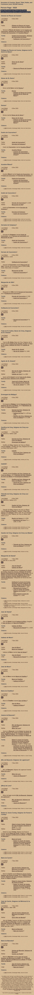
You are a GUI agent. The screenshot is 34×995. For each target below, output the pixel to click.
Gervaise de (18, 144)
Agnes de (12, 407)
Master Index (19, 10)
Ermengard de (18, 442)
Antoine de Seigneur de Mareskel (15, 922)
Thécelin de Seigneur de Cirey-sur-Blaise (22, 545)
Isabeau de (18, 413)
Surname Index (10, 10)
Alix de (18, 351)
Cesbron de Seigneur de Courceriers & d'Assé (16, 30)
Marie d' (16, 829)
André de (18, 142)
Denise (14, 63)
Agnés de (16, 343)
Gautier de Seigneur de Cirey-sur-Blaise (20, 506)
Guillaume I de (21, 39)
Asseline (23, 33)
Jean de (16, 565)
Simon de (17, 61)
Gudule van (17, 954)
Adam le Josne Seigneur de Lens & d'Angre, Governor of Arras (21, 826)
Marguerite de (17, 204)
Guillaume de (19, 262)
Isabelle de (17, 374)
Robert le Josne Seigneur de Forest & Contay (15, 734)
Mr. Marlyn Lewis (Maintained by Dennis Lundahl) (19, 989)
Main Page (3, 10)
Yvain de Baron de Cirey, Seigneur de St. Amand (16, 377)
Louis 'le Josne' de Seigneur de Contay (21, 590)
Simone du (22, 68)
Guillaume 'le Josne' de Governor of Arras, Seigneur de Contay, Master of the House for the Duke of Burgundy (16, 572)
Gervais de (19, 203)
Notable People (4, 12)
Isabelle (8, 446)
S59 (5, 44)
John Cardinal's (11, 992)
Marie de (19, 623)
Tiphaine (11, 512)
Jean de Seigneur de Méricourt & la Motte (16, 834)
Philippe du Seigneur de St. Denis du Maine (21, 26)
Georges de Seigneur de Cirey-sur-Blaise (16, 404)
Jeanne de (7, 577)
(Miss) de (16, 728)
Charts (24, 10)
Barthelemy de (19, 520)
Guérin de (9, 33)
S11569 (6, 605)
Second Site (16, 992)
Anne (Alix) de (18, 917)
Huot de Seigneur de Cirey (16, 344)
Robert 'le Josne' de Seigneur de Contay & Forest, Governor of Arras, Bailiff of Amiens (16, 575)
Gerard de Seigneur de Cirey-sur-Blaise (22, 453)
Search (11, 12)
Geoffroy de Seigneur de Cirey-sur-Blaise (22, 416)
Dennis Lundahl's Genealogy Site (22, 12)
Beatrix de (11, 511)
